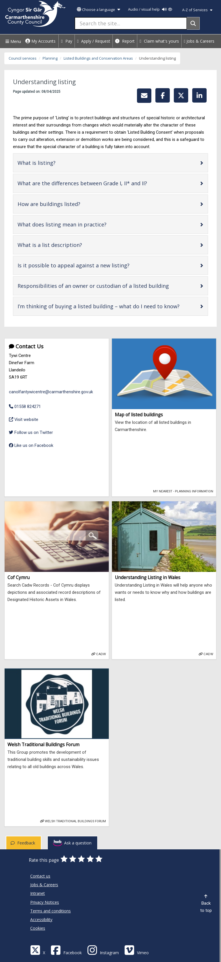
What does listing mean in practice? (80, 224)
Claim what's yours (159, 41)
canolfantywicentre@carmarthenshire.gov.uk (51, 391)
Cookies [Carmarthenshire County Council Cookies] (37, 928)
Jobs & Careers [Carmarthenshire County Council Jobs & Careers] (44, 884)
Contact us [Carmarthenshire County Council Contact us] (40, 876)
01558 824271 (25, 406)
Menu (12, 41)
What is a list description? (68, 244)
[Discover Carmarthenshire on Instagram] (103, 949)
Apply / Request (93, 41)
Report (125, 41)
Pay (66, 41)
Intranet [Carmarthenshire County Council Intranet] (37, 893)
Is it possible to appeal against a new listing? (92, 265)
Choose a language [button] (98, 9)
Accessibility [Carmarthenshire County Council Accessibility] (41, 919)
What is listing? (55, 162)
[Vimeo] (136, 949)
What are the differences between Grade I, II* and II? (101, 183)
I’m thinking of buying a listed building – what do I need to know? (108, 306)
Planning (50, 58)
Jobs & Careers (199, 41)
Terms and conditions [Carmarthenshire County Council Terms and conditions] (50, 911)
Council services (23, 58)
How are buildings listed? (67, 203)
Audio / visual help (150, 9)
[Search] (193, 23)
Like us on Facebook (31, 445)
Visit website (23, 419)
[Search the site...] (131, 23)
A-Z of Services (197, 9)
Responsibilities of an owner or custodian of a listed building (108, 285)
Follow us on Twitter (31, 432)
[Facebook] (66, 949)
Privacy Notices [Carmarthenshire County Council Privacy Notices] (44, 902)
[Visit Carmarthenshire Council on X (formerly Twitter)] (38, 949)
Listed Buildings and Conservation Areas (98, 58)
